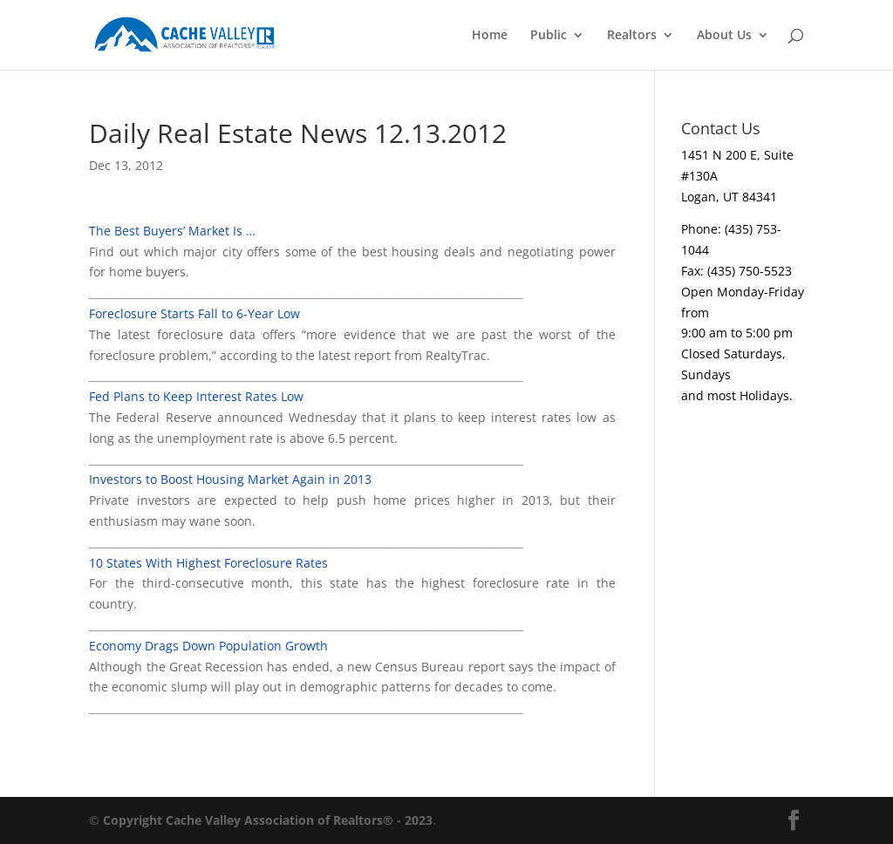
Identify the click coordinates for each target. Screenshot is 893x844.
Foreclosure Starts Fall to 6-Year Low (194, 313)
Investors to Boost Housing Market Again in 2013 (230, 479)
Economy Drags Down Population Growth (208, 645)
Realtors (632, 36)
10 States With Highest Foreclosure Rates (208, 563)
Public (548, 36)
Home (490, 36)
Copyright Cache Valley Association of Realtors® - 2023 (268, 820)
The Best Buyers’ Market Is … (172, 230)
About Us (724, 36)
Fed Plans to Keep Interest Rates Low (196, 396)
